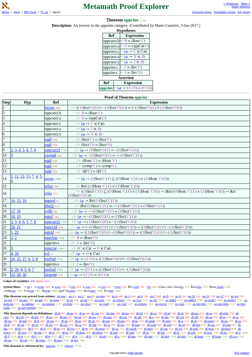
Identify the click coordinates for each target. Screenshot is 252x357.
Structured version (202, 12)
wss (88, 287)
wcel (58, 287)
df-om (164, 329)
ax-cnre (180, 304)
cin (73, 287)
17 (13, 211)
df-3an (110, 313)
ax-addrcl (190, 300)
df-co (78, 325)
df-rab (138, 317)
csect (92, 290)
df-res (120, 325)
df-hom (216, 336)
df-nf (167, 313)
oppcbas (51, 238)
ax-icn (153, 300)
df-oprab (131, 329)
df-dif (195, 317)
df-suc (211, 325)
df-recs (22, 332)
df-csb (180, 317)
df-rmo (107, 317)
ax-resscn (118, 300)
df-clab (223, 313)
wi (28, 287)
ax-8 (165, 296)
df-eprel (209, 321)
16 (24, 200)
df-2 (238, 332)
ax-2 (80, 296)
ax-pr (69, 300)
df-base (198, 336)
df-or (82, 313)
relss (48, 193)
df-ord (167, 325)
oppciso (50, 346)
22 (17, 232)
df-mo (195, 313)
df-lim (196, 325)
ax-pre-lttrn (221, 304)
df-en (65, 332)
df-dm (92, 325)
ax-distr (68, 304)
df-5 (34, 336)
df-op (91, 321)
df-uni (106, 321)
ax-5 (127, 296)
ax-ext (235, 296)
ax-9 (178, 296)
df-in (222, 317)
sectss (49, 179)
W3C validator (241, 353)
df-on (181, 325)
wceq (40, 287)
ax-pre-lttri (199, 304)
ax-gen (100, 296)
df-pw (50, 321)
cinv (111, 290)
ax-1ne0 (104, 304)
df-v (151, 317)
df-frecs (226, 329)
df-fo (56, 329)
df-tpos (209, 329)
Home (16, 12)
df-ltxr (161, 332)
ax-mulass (48, 304)
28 (18, 275)
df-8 (74, 336)
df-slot (165, 336)
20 (13, 227)
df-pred (151, 325)
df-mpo (148, 329)
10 (13, 216)
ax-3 (90, 296)
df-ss (236, 317)
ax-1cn (137, 300)
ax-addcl (170, 300)
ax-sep (23, 300)
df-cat (7, 340)
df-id (194, 321)
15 (18, 200)
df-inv (74, 340)
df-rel (49, 325)
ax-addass (28, 304)
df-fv (85, 329)
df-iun (121, 321)
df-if (36, 321)
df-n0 (102, 336)
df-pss (8, 321)
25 (18, 259)
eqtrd (49, 216)
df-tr (180, 321)
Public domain (135, 353)
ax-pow (54, 300)
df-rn (107, 325)
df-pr (78, 321)
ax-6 (140, 296)
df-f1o (71, 329)
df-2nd (193, 329)
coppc (71, 290)
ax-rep (8, 300)
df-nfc (35, 317)
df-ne (49, 317)
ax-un (83, 300)
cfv (149, 287)
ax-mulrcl (230, 300)
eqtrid (49, 232)
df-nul (23, 321)
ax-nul (39, 300)
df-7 (61, 336)
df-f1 (43, 329)
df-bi (57, 313)
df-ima (136, 325)
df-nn (223, 332)
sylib (48, 211)
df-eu (209, 313)
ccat (31, 290)
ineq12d (51, 227)
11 (16, 176)
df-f (30, 329)
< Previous (230, 4)
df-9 (88, 336)
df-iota (226, 325)
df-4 (20, 336)
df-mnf (130, 332)
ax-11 (205, 296)
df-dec (132, 336)
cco (13, 290)
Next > (245, 4)
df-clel (20, 317)
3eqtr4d (51, 275)
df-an (69, 313)
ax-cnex (99, 300)
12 (22, 176)
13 (28, 176)
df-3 (6, 336)
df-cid (23, 340)
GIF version (244, 12)
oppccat (51, 248)
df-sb (180, 313)
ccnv (118, 287)
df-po (224, 321)
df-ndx (182, 336)
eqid (48, 139)
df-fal (139, 313)
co (182, 287)
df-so (238, 321)
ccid (47, 290)
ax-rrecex (161, 304)
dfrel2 (49, 206)
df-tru (125, 313)
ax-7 (153, 296)
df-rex (92, 317)
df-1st (178, 329)
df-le (176, 332)
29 (17, 269)
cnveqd (50, 155)
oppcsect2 (52, 150)
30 (24, 275)
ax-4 (114, 296)
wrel (136, 287)
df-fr (7, 325)
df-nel (63, 317)
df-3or (95, 313)
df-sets (148, 336)
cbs (199, 287)
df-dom (80, 332)
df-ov (115, 329)
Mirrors (5, 12)
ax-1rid (121, 304)
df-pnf (114, 332)
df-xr (146, 332)
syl (47, 253)
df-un (209, 317)
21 (18, 227)
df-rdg (38, 332)
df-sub (191, 332)
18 (18, 211)
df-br (135, 321)
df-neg (208, 332)
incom (49, 108)
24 (13, 259)
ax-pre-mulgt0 (27, 308)
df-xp (35, 325)
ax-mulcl (209, 300)
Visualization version (225, 12)
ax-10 (191, 296)
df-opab (150, 321)
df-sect (58, 340)
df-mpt (166, 321)
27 (24, 259)
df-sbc (165, 317)
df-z (116, 336)
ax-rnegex (140, 304)
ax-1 (71, 296)
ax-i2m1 (86, 304)
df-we (20, 325)
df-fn (18, 329)
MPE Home (30, 12)
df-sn (64, 321)
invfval (50, 259)
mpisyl (50, 200)
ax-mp (61, 296)
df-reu (123, 317)
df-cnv (64, 325)
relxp (49, 186)
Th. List (44, 12)
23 (13, 275)
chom (220, 287)
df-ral (77, 317)
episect (69, 346)
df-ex (153, 313)
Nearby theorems (241, 7)
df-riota (100, 329)
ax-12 (220, 296)
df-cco (233, 336)
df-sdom (97, 332)
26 (17, 253)
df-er (52, 332)
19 (18, 216)
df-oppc (40, 340)
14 (13, 200)
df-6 (47, 336)
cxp (103, 287)
